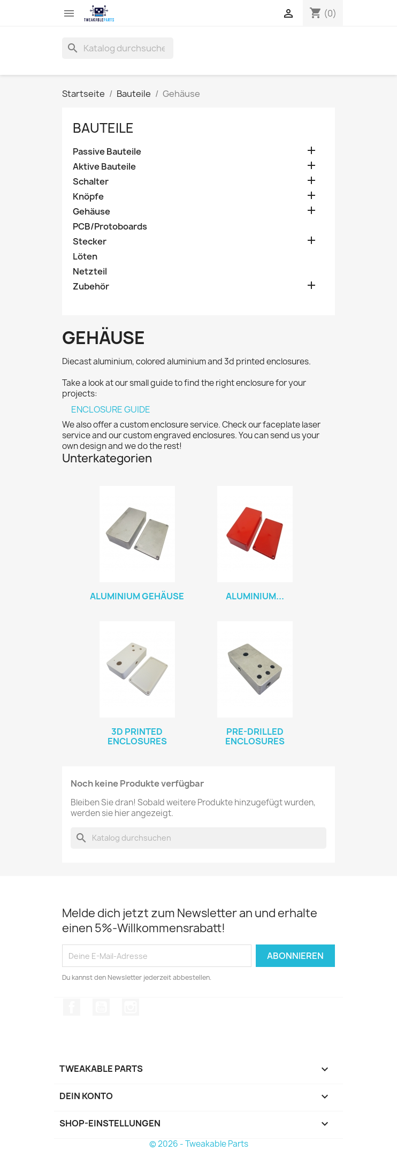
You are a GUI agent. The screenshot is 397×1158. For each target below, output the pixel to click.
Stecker (89, 241)
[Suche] (117, 48)
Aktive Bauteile (104, 166)
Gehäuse (91, 211)
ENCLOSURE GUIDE (110, 409)
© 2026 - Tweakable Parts (198, 1143)
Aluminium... (255, 596)
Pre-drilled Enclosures (255, 736)
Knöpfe (88, 196)
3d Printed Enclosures (137, 736)
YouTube (101, 1007)
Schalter (91, 181)
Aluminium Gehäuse (137, 596)
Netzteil (90, 271)
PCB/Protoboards (110, 226)
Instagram (130, 1007)
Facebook (71, 1007)
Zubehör (91, 286)
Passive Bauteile (107, 151)
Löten (85, 256)
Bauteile (103, 128)
